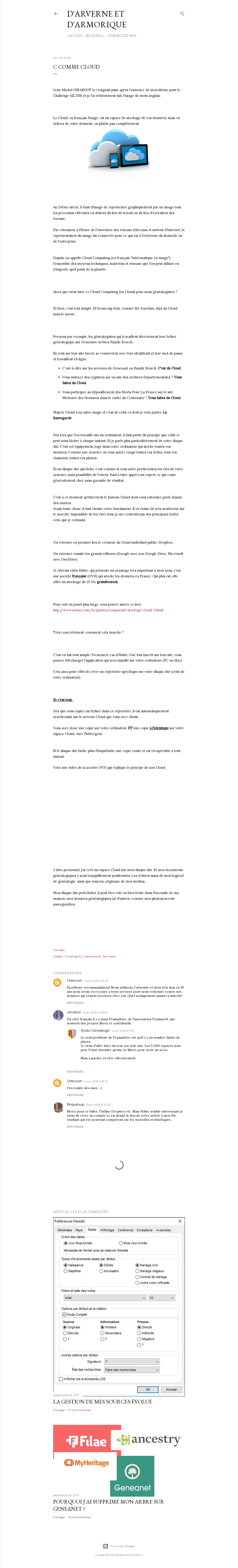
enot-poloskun (133, 1555)
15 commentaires (79, 1517)
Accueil (74, 36)
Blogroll (94, 36)
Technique (109, 956)
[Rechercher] (182, 12)
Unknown (74, 980)
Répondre (75, 1002)
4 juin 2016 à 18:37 (96, 1081)
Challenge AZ (73, 956)
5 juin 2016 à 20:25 (98, 1104)
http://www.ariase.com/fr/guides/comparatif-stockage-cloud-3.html (108, 610)
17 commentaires (79, 1410)
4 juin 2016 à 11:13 (123, 1030)
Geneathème (92, 956)
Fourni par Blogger (119, 1546)
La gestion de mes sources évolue (102, 1401)
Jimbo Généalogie (95, 1031)
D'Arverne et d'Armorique (96, 19)
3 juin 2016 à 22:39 (96, 980)
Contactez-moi (120, 36)
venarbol (74, 1012)
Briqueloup (75, 1104)
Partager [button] (59, 950)
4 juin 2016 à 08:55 (94, 1012)
